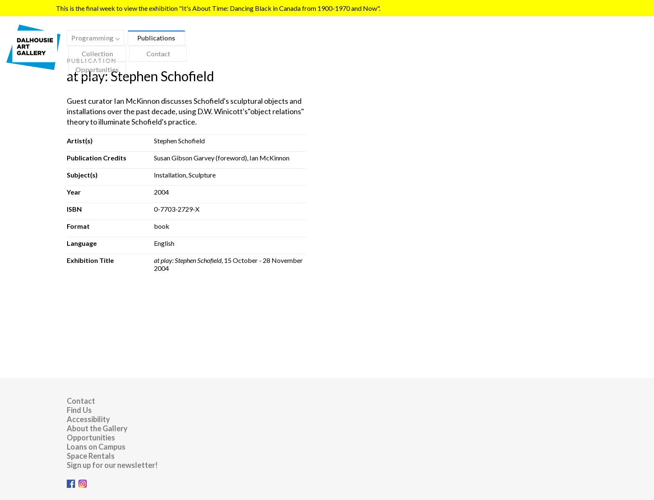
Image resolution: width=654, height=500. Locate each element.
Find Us (79, 410)
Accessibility (88, 419)
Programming (93, 39)
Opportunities (97, 69)
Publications (156, 38)
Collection (97, 54)
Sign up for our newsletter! (112, 465)
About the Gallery (97, 428)
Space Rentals (91, 455)
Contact (158, 54)
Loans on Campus (96, 446)
